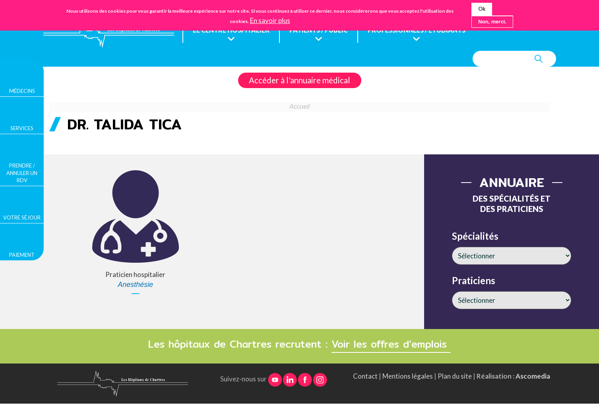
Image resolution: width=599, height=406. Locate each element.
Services (21, 128)
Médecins (22, 91)
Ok (481, 8)
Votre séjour (22, 217)
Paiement (22, 255)
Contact (365, 376)
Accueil (299, 107)
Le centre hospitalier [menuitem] (232, 30)
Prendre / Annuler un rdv (21, 172)
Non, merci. (492, 20)
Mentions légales (407, 376)
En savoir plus (270, 19)
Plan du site (455, 376)
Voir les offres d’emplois (391, 344)
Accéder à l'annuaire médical (299, 80)
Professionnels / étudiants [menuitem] (424, 30)
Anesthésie (135, 285)
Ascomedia (533, 376)
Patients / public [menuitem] (322, 30)
